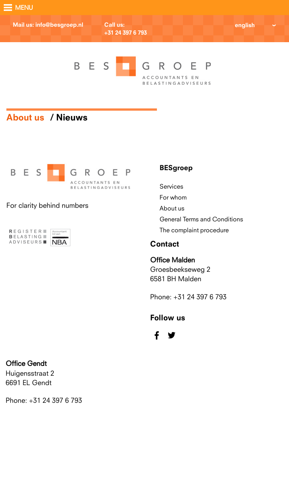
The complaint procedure (194, 230)
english (245, 25)
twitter (171, 335)
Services (171, 186)
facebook (156, 335)
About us (25, 117)
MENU (24, 7)
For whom (173, 197)
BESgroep (176, 167)
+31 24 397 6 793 (125, 32)
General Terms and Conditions (201, 219)
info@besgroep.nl (59, 24)
